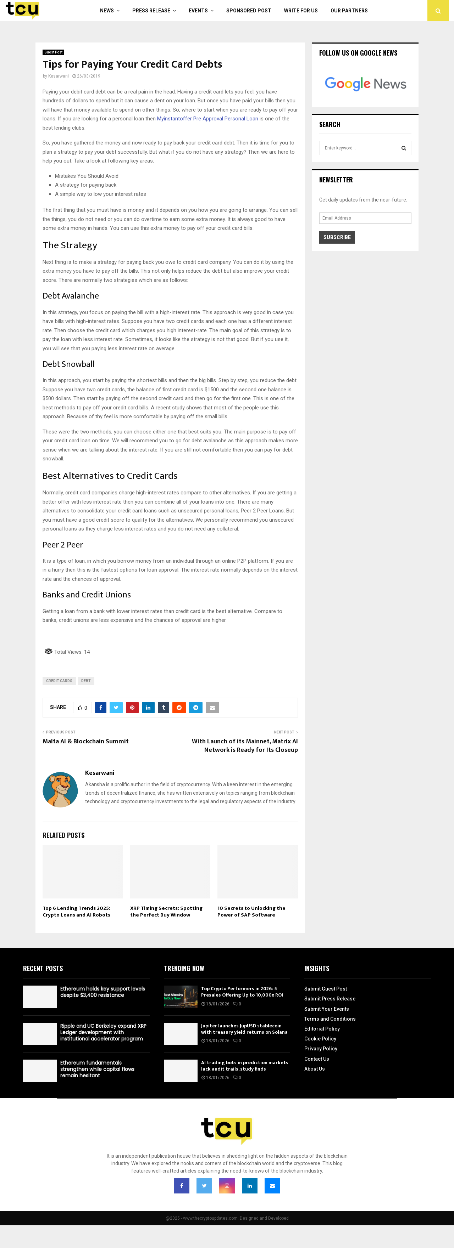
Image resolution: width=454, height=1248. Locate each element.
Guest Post (53, 52)
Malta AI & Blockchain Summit (86, 741)
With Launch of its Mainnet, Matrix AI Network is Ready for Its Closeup (245, 745)
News (107, 10)
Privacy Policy (320, 1048)
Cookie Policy (320, 1039)
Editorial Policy (322, 1029)
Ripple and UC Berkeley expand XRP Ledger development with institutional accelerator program (103, 1032)
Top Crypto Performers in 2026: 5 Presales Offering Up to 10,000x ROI (242, 992)
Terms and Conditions (330, 1019)
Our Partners (349, 10)
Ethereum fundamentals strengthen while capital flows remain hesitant (97, 1069)
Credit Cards (59, 681)
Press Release (151, 10)
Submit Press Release (329, 999)
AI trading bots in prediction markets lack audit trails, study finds (244, 1066)
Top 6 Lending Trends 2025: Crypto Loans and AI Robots (76, 912)
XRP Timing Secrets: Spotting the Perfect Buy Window (166, 912)
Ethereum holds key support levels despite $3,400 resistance (102, 992)
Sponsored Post (248, 10)
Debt (86, 681)
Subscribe (337, 237)
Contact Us (316, 1059)
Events (198, 10)
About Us (314, 1069)
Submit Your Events (326, 1009)
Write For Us (301, 10)
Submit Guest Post (325, 989)
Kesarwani (58, 76)
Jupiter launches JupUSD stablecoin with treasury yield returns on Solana (244, 1029)
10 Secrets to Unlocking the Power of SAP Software (251, 912)
